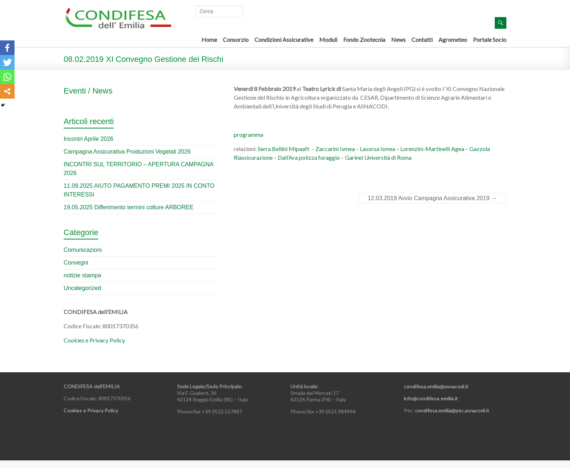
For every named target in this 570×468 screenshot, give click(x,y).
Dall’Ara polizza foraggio (309, 157)
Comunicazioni (83, 250)
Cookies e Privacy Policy (94, 340)
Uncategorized (82, 288)
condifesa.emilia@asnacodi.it (436, 386)
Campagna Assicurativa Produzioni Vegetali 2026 (127, 151)
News (398, 39)
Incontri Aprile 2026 (88, 139)
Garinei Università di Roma (378, 157)
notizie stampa (82, 275)
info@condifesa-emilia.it (431, 398)
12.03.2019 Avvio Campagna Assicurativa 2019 (432, 198)
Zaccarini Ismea (335, 148)
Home (209, 39)
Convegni (76, 262)
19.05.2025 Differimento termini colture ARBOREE (128, 207)
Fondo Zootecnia (364, 39)
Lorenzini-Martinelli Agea (432, 148)
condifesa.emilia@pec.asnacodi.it (452, 410)
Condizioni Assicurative (283, 39)
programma (248, 134)
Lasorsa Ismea (377, 148)
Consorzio (236, 39)
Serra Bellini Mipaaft (283, 148)
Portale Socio (489, 39)
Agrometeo (452, 39)
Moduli (328, 39)
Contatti (422, 39)
